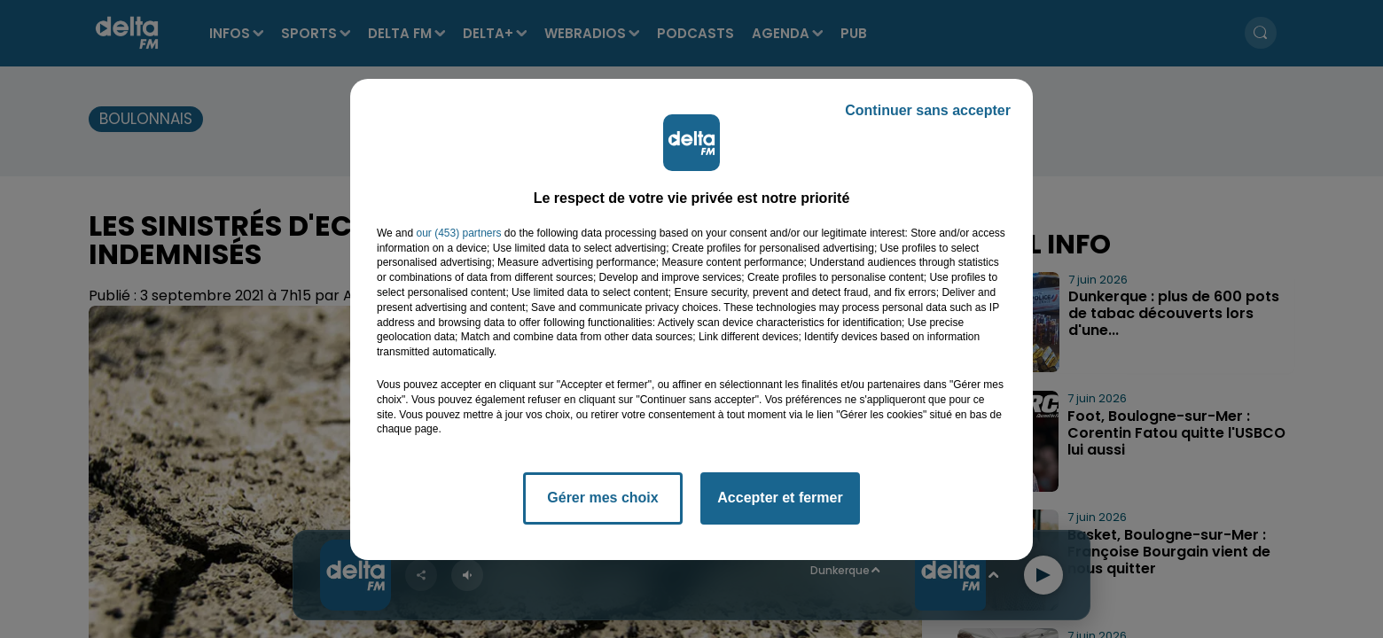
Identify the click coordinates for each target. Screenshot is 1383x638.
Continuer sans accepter (928, 110)
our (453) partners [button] (458, 233)
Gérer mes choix (602, 497)
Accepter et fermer (779, 497)
